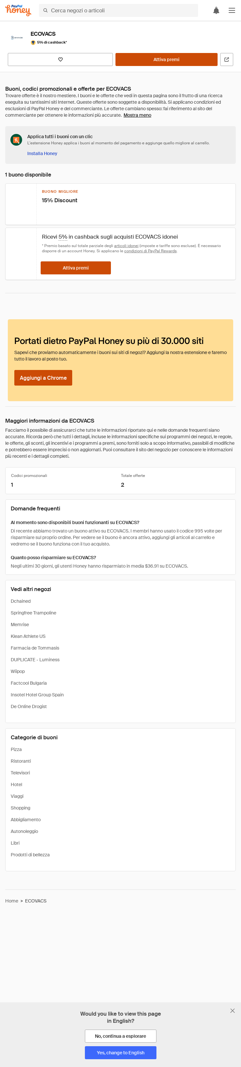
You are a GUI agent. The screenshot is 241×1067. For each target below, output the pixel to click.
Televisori (20, 773)
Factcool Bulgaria (29, 683)
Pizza (16, 749)
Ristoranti (21, 761)
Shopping (20, 808)
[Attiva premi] (166, 59)
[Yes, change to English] (120, 1052)
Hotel (16, 784)
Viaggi (17, 796)
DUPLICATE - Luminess (35, 660)
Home (11, 901)
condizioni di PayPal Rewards (150, 251)
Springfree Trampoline (33, 613)
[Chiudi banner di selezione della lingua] (232, 1011)
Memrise (20, 624)
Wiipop (18, 671)
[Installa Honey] (42, 153)
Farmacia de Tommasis (35, 648)
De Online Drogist (29, 706)
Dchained (21, 601)
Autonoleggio (24, 831)
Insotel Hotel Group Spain (37, 695)
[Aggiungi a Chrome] (43, 378)
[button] (232, 10)
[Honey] (18, 10)
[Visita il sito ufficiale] (226, 59)
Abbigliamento (26, 820)
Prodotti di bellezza (30, 855)
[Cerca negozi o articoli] (118, 10)
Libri (15, 843)
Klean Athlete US (28, 636)
